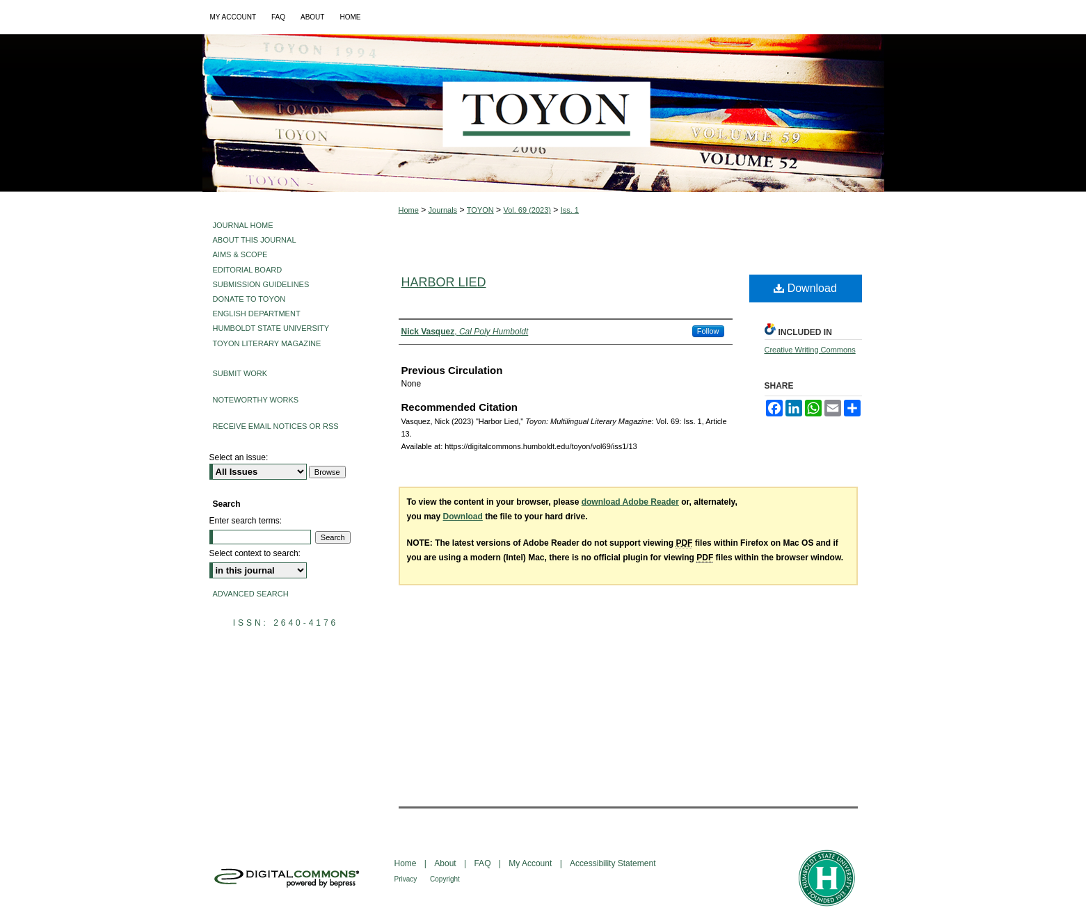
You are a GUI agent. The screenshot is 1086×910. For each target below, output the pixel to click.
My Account (531, 863)
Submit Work (240, 373)
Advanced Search (251, 594)
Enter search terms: (245, 521)
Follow (708, 331)
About (446, 863)
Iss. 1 (570, 210)
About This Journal (254, 240)
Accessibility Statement (612, 863)
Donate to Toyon (249, 299)
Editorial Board (247, 270)
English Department (257, 313)
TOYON (480, 210)
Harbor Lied (443, 282)
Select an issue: (239, 457)
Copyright (445, 879)
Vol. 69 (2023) (527, 210)
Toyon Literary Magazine (267, 343)
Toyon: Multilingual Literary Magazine (543, 113)
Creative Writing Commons (810, 350)
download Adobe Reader (630, 502)
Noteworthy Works (256, 400)
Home (409, 210)
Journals (443, 210)
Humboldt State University (271, 328)
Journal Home (243, 225)
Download (805, 288)
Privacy (407, 879)
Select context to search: (255, 553)
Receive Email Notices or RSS (276, 426)
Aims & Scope (240, 254)
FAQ (483, 863)
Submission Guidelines (261, 284)
